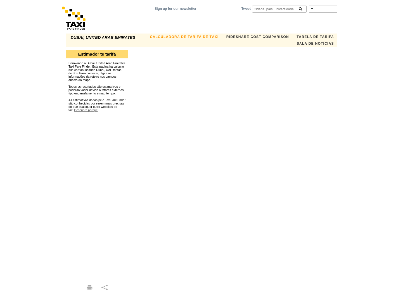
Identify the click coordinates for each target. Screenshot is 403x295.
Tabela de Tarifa (315, 37)
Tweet (246, 9)
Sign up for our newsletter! (176, 9)
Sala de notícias (315, 44)
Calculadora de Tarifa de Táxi (184, 37)
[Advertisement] (97, 195)
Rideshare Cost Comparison (257, 37)
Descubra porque (86, 110)
